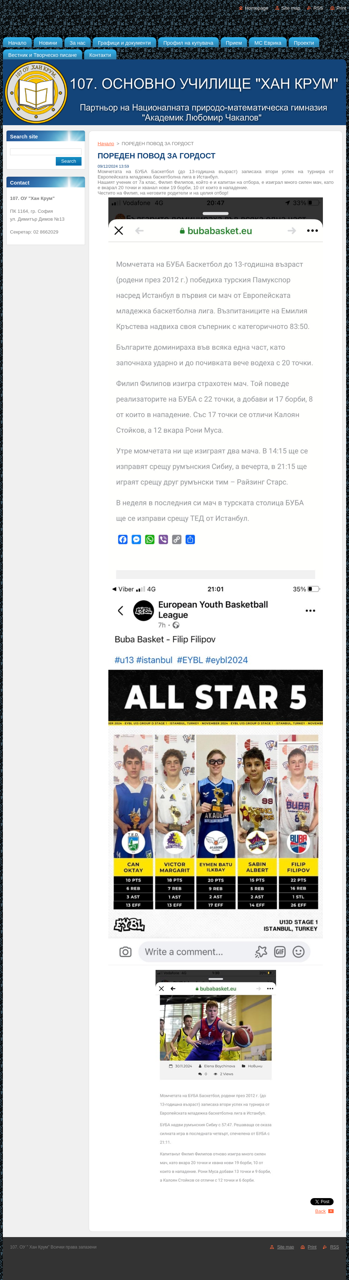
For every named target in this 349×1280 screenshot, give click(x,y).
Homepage (256, 8)
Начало (106, 143)
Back (320, 1211)
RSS (318, 8)
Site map (290, 8)
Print (341, 8)
